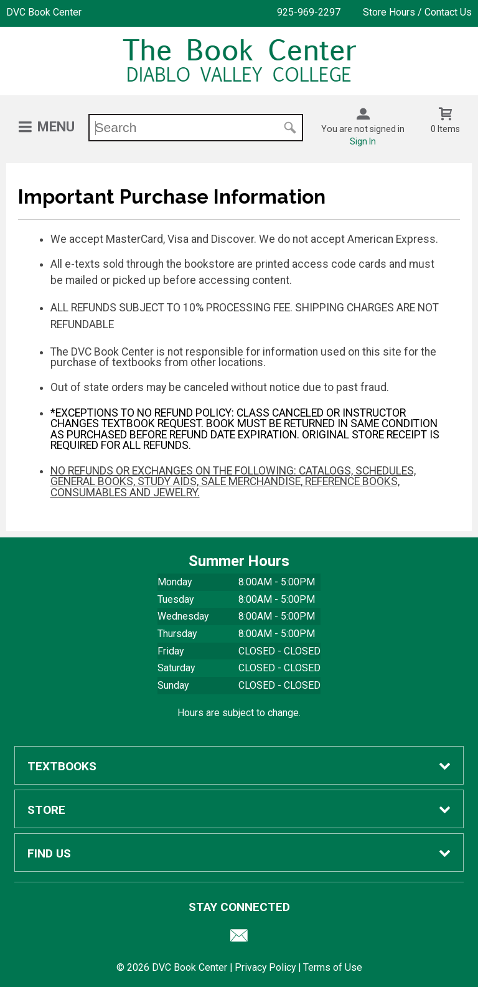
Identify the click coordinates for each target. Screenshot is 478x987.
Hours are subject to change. (239, 713)
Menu (56, 127)
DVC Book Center (44, 12)
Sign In (363, 141)
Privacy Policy (265, 967)
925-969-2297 (308, 12)
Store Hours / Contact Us (417, 12)
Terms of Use (332, 967)
